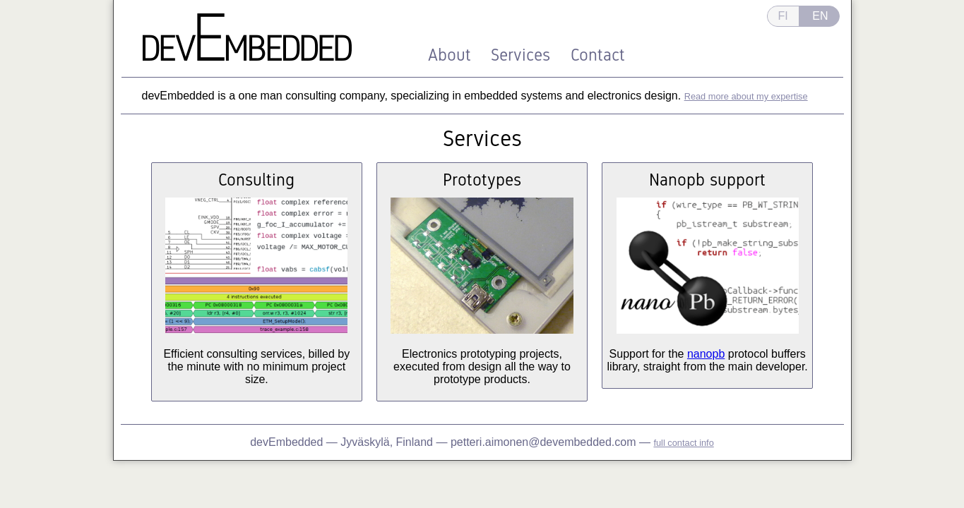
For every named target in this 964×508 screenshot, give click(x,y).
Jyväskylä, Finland (388, 442)
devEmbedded (286, 442)
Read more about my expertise (746, 96)
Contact (598, 54)
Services (520, 54)
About (449, 54)
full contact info (683, 442)
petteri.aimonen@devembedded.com (543, 442)
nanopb (706, 354)
